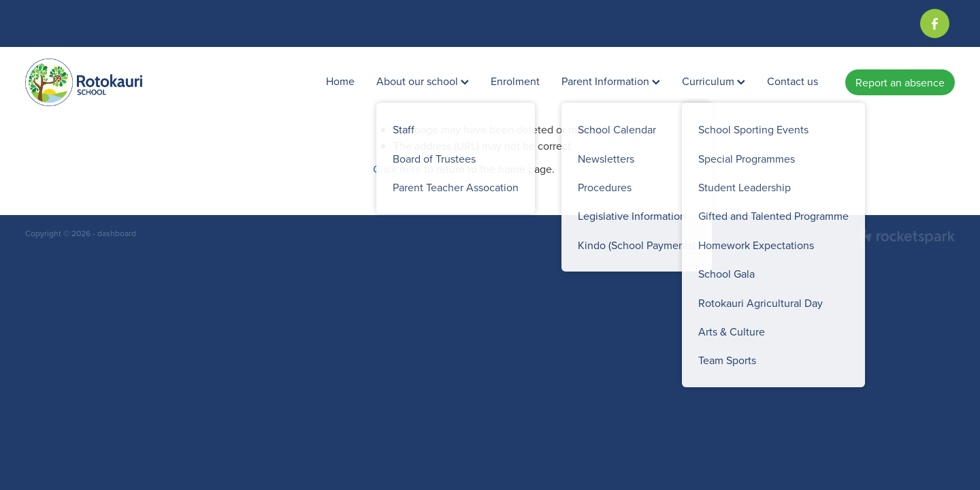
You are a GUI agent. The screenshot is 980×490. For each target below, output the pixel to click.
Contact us (792, 81)
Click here (397, 168)
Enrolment (515, 81)
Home (340, 81)
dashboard (116, 233)
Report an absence (900, 82)
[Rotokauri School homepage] (118, 82)
